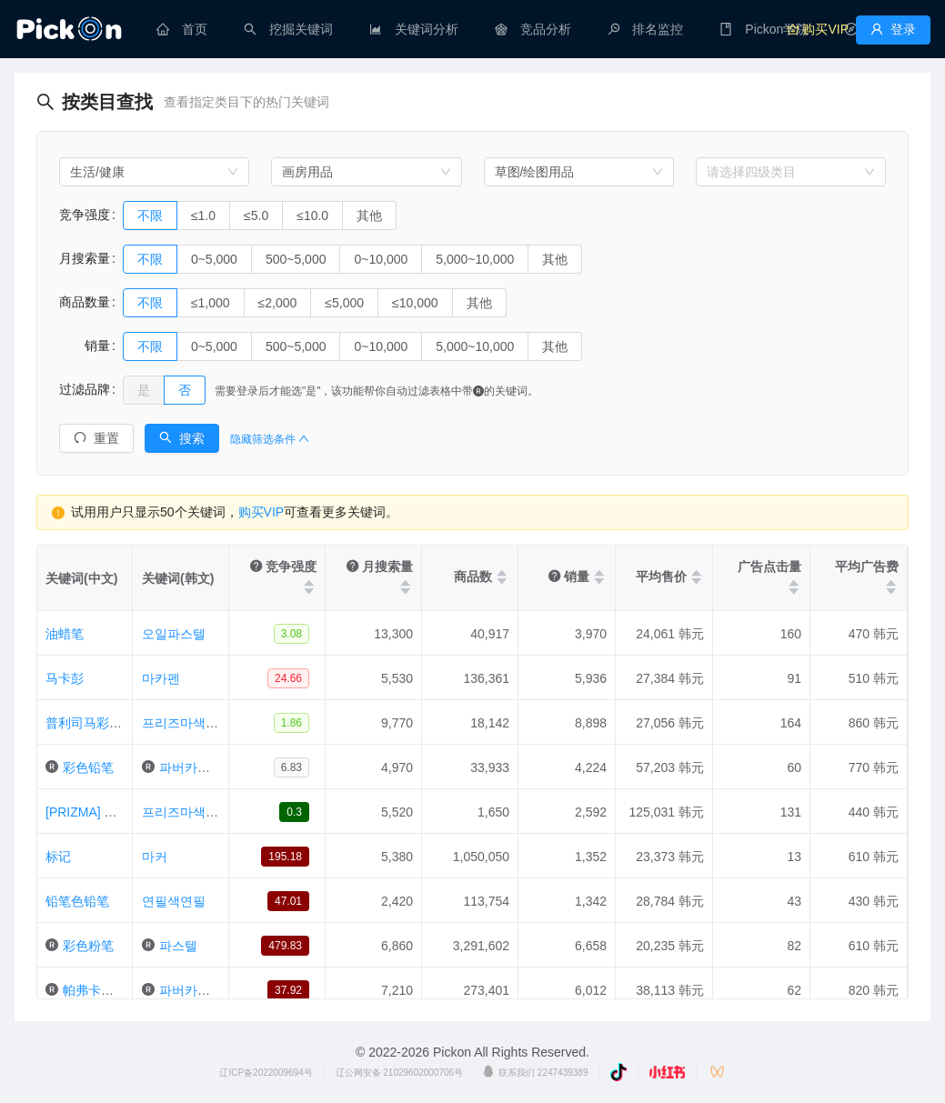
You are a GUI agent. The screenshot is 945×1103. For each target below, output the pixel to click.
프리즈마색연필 (186, 723)
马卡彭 (64, 678)
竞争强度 (84, 214)
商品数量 (84, 302)
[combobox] (154, 171)
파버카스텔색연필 (210, 767)
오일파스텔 (174, 634)
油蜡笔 (64, 634)
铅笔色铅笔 (77, 901)
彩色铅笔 (88, 767)
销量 (84, 345)
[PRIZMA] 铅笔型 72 (102, 812)
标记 (58, 856)
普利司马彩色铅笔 (96, 723)
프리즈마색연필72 (194, 812)
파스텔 (178, 945)
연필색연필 (174, 901)
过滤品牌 (84, 389)
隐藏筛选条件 (269, 439)
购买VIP (261, 512)
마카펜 (161, 678)
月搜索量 (84, 258)
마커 (154, 856)
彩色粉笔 (88, 945)
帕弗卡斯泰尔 (101, 990)
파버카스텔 (191, 990)
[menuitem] (182, 29)
